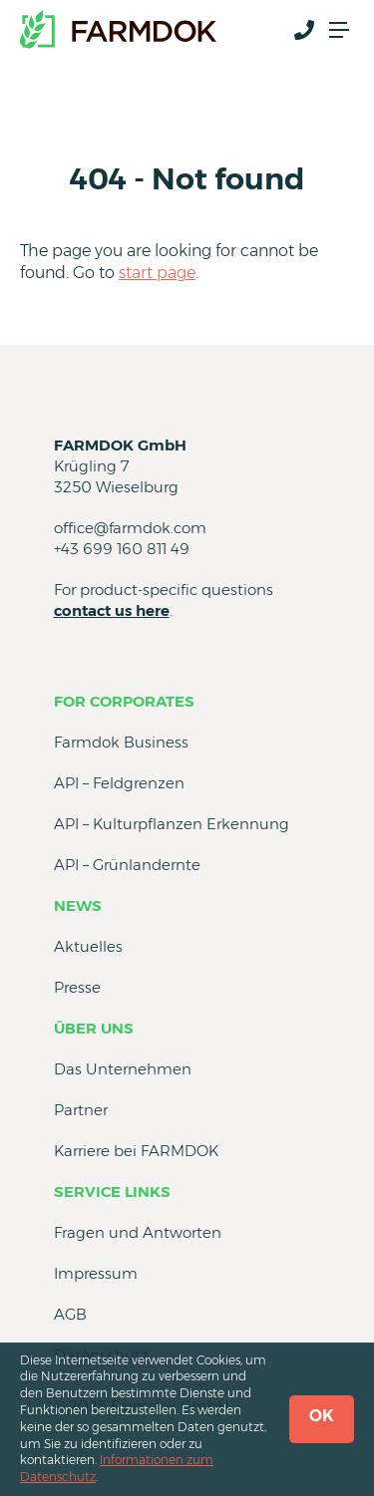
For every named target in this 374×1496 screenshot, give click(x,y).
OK (321, 1415)
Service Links (112, 1191)
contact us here (112, 610)
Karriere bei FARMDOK (136, 1150)
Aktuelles (88, 946)
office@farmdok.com (130, 527)
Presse (77, 987)
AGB (70, 1314)
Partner (81, 1109)
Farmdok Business (121, 742)
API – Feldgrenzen (119, 782)
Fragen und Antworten (137, 1232)
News (78, 905)
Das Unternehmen (122, 1068)
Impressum (96, 1273)
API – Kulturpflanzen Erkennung (171, 823)
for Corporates (124, 701)
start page (157, 272)
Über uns (94, 1028)
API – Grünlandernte (127, 864)
